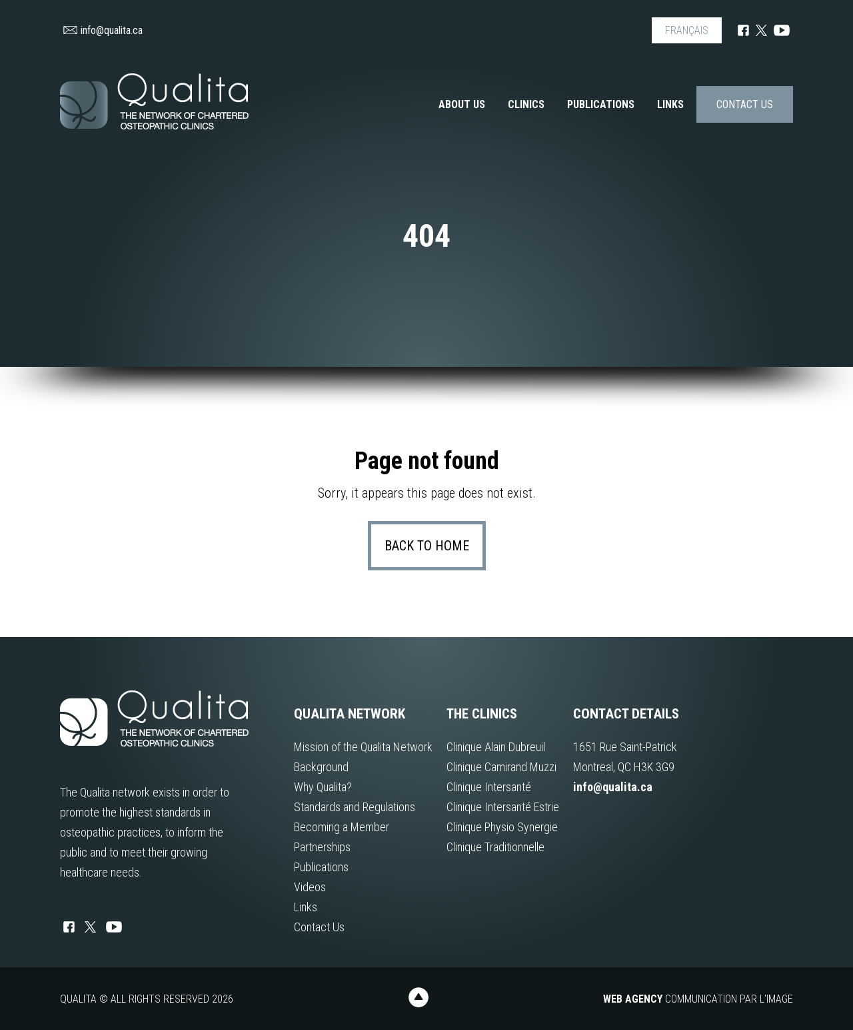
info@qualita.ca (103, 30)
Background (321, 767)
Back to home (427, 546)
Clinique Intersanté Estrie (502, 807)
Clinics (526, 104)
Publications (600, 104)
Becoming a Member (341, 827)
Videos (310, 887)
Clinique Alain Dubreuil (495, 747)
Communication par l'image (698, 999)
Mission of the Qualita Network (363, 747)
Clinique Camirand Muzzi (501, 767)
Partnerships (322, 847)
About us (461, 104)
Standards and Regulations (354, 807)
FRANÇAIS (686, 30)
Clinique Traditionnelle (495, 847)
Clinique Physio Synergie (502, 827)
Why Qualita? (323, 787)
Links (670, 104)
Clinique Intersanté (488, 787)
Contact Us (744, 104)
